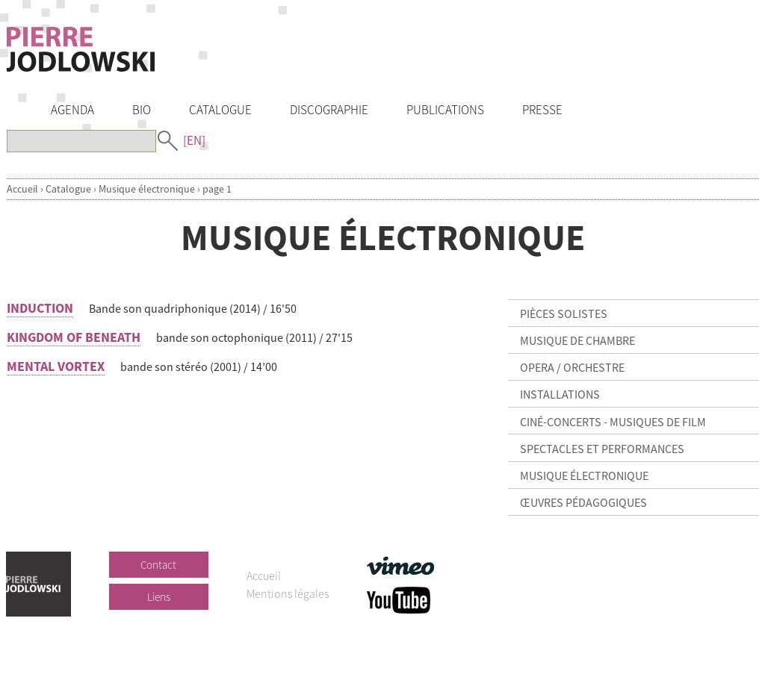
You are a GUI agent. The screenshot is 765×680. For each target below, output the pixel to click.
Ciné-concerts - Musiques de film (613, 421)
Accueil (22, 189)
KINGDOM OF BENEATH (73, 337)
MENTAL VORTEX (56, 366)
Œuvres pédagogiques (583, 502)
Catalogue (68, 189)
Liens (158, 597)
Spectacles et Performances (602, 448)
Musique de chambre (577, 340)
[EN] (194, 140)
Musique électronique (147, 189)
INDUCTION (40, 307)
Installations (560, 394)
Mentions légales (288, 593)
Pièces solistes (563, 313)
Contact (158, 565)
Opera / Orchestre (572, 367)
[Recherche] (81, 141)
